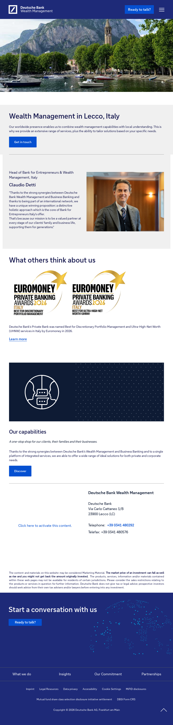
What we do (21, 674)
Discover (20, 471)
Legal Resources (48, 689)
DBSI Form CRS (126, 699)
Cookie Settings (111, 689)
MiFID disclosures (136, 689)
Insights (65, 674)
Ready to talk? (27, 624)
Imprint (30, 689)
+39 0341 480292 (120, 525)
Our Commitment (108, 674)
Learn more (18, 339)
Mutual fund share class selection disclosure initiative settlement (74, 699)
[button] (45, 525)
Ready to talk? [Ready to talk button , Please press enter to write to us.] (139, 9)
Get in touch (22, 142)
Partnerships (151, 674)
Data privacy (70, 689)
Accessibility (90, 689)
